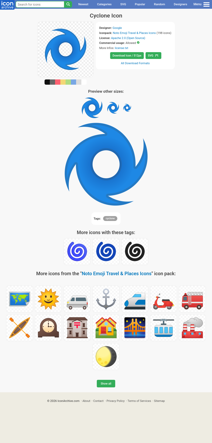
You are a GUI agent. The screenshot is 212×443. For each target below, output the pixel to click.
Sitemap (159, 401)
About (86, 401)
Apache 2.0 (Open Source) (128, 38)
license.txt (121, 48)
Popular (140, 4)
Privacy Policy (115, 401)
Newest (83, 4)
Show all (106, 383)
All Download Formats (135, 63)
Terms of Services (139, 401)
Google (117, 28)
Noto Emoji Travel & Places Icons (134, 33)
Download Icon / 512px (127, 55)
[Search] (68, 4)
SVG (123, 4)
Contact (98, 401)
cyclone (110, 218)
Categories (104, 4)
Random (159, 4)
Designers (180, 4)
